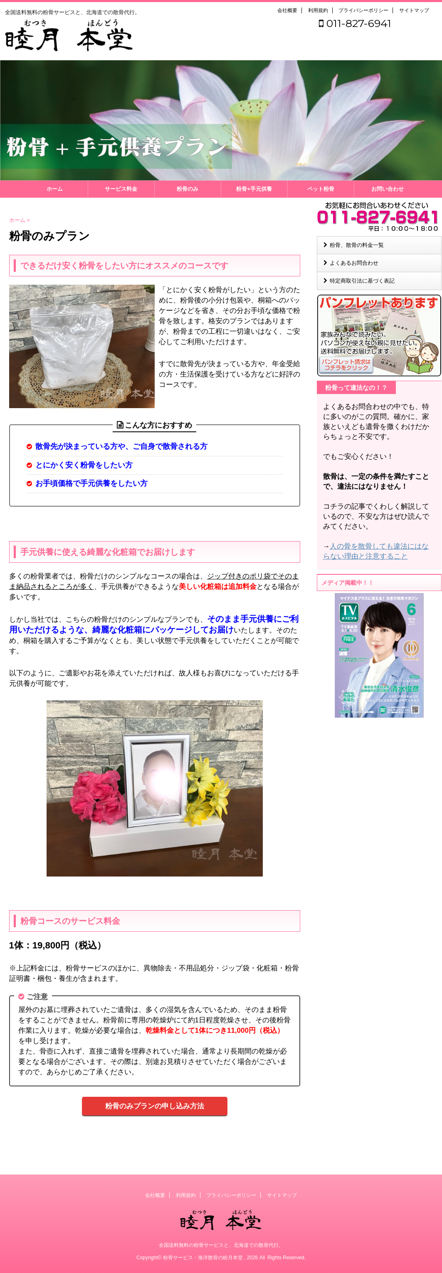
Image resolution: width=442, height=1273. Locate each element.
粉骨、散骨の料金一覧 (357, 245)
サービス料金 (121, 189)
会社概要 (287, 10)
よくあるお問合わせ (354, 263)
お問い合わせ (387, 189)
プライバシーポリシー (363, 10)
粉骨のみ (187, 189)
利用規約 (318, 10)
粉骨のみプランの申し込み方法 (154, 1106)
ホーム (55, 189)
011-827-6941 (355, 23)
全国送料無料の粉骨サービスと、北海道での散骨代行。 (221, 1245)
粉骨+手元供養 (254, 189)
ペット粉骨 (320, 189)
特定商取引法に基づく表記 (362, 281)
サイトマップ (414, 10)
